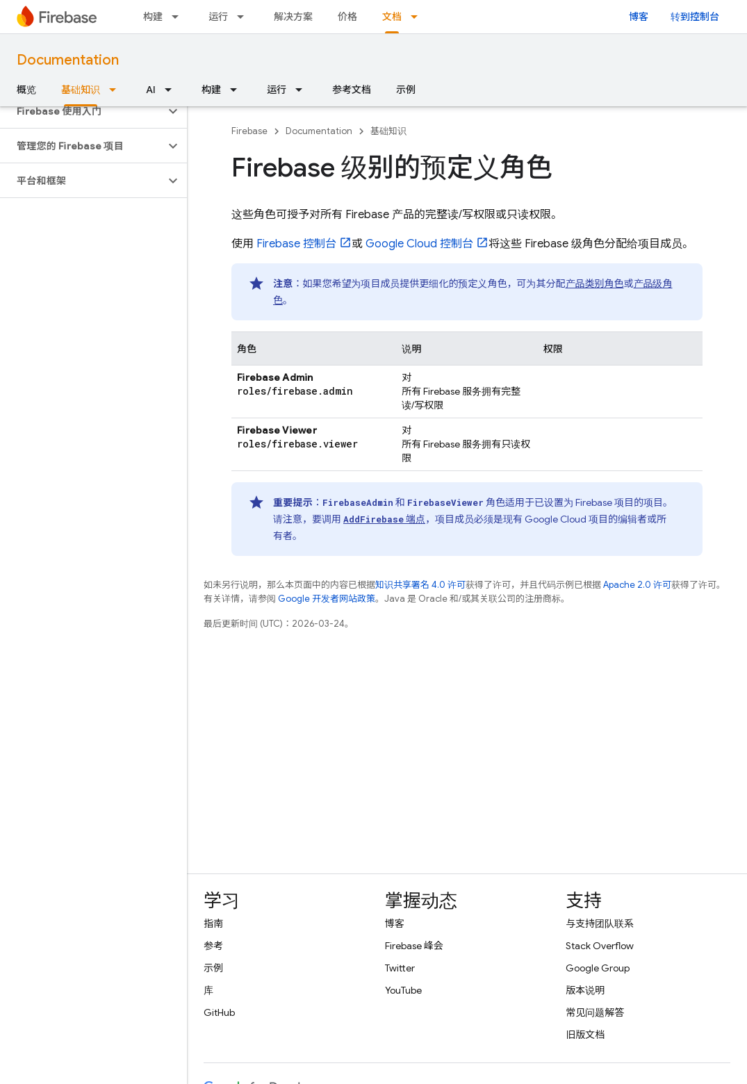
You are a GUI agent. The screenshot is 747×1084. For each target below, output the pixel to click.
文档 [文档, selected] (392, 16)
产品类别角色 (595, 283)
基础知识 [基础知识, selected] (80, 89)
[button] (82, 111)
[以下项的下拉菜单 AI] (172, 89)
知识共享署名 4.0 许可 (420, 585)
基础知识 (388, 131)
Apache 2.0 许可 (637, 585)
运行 (218, 16)
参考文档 (351, 89)
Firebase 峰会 (414, 945)
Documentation (68, 60)
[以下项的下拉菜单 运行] (244, 16)
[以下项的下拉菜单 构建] (179, 16)
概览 (26, 89)
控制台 (296, 244)
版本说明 (585, 990)
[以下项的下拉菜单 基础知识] (116, 89)
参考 (213, 945)
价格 (347, 16)
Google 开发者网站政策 (326, 599)
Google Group (598, 968)
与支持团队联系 (600, 923)
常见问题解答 (595, 1012)
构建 (153, 16)
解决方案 (293, 16)
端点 (384, 519)
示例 (406, 89)
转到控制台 (695, 16)
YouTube (403, 990)
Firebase (249, 131)
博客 (638, 16)
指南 (213, 923)
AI (151, 89)
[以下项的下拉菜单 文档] (418, 16)
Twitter (400, 968)
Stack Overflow (600, 945)
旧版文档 (585, 1034)
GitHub (219, 1012)
